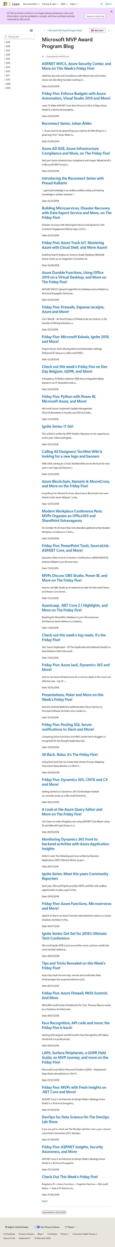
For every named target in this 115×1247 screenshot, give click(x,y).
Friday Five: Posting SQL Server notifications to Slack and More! (68, 727)
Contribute (52, 1234)
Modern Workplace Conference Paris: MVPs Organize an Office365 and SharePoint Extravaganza (72, 516)
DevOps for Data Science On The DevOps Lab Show (75, 1119)
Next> (45, 1201)
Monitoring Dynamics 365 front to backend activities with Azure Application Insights (75, 844)
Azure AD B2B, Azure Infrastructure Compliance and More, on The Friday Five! (76, 150)
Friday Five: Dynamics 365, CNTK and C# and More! (75, 782)
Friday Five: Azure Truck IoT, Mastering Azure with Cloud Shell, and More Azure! (74, 245)
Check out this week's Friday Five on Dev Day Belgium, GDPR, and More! (74, 369)
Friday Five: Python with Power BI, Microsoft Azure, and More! (69, 398)
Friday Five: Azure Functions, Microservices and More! (76, 906)
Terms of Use (9, 1238)
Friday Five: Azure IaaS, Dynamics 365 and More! (76, 667)
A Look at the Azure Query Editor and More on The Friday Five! (72, 811)
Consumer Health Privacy (84, 1234)
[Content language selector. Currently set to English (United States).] (17, 1227)
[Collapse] (31, 30)
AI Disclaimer (9, 1234)
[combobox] (19, 36)
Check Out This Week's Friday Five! (70, 1176)
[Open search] (101, 4)
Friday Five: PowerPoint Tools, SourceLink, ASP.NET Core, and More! (75, 548)
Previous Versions (26, 1234)
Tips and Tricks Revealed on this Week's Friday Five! (74, 965)
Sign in (108, 3)
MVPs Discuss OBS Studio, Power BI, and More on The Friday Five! (74, 577)
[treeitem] (19, 42)
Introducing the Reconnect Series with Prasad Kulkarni (73, 180)
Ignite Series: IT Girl (57, 426)
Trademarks (24, 1238)
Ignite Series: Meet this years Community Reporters (75, 876)
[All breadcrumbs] (44, 30)
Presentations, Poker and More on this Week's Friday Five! (72, 697)
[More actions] (108, 30)
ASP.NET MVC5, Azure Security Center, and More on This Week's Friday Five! (76, 66)
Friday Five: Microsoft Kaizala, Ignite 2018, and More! (75, 339)
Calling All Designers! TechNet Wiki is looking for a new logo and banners (72, 453)
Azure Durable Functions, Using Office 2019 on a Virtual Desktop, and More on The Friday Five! (74, 277)
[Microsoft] (5, 4)
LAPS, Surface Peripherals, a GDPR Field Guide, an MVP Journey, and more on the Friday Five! (75, 1057)
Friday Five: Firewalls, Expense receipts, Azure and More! (73, 309)
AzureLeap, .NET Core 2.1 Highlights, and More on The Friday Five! (75, 607)
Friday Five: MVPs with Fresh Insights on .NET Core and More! (74, 1089)
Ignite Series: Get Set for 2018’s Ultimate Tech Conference (74, 935)
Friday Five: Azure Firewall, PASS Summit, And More (75, 995)
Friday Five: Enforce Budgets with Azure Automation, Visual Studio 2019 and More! (76, 95)
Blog (40, 1234)
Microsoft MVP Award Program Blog (64, 30)
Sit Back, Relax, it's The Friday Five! (70, 754)
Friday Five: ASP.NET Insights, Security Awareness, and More (72, 1149)
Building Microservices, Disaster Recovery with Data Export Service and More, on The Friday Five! (76, 213)
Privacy (64, 1234)
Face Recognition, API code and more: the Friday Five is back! (76, 1025)
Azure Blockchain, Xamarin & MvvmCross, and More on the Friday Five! (76, 483)
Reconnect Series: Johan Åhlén (67, 123)
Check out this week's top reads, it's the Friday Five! (74, 637)
